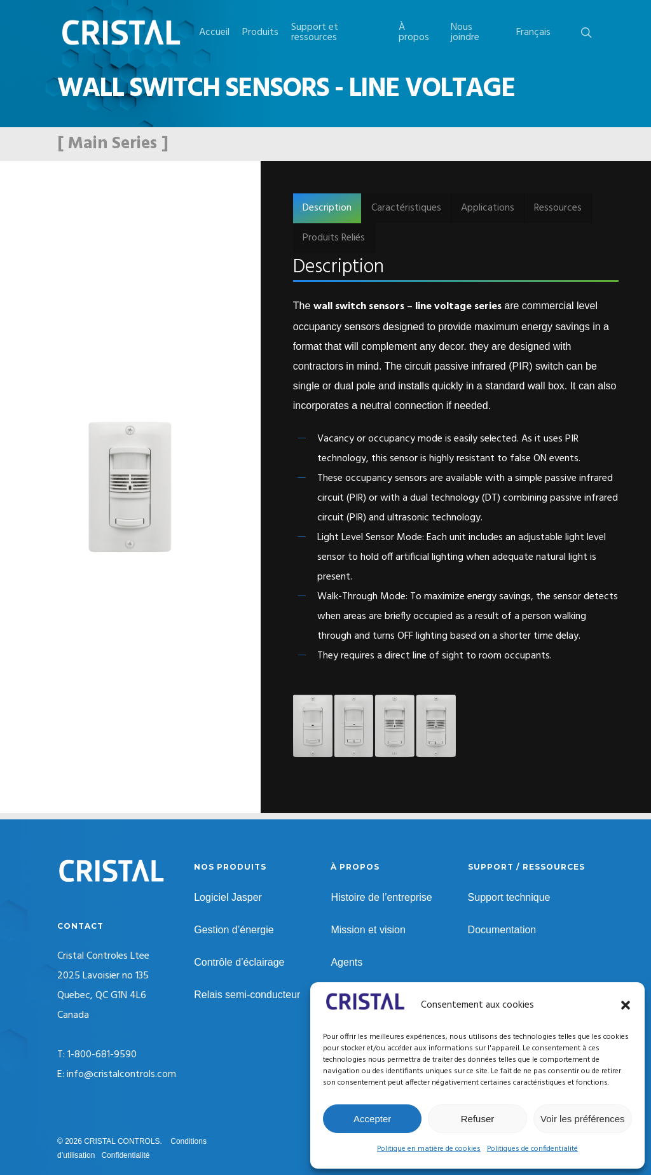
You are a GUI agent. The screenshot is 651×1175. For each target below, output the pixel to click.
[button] (625, 1005)
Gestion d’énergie (233, 929)
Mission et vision (368, 929)
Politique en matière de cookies (429, 1149)
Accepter (372, 1118)
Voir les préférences (582, 1118)
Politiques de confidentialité (532, 1149)
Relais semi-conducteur (247, 994)
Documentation (502, 929)
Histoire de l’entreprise (381, 897)
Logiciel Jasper (228, 897)
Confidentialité (125, 1155)
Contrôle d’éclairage (239, 962)
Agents (346, 962)
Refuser (478, 1118)
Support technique (509, 897)
